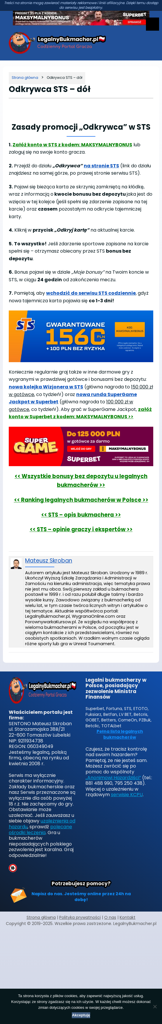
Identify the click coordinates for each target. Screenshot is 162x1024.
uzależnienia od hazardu (42, 824)
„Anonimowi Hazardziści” (113, 777)
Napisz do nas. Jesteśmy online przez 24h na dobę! (81, 896)
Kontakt (127, 917)
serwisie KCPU (127, 794)
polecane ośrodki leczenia (40, 829)
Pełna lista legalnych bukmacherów (120, 734)
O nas (110, 917)
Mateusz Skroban (48, 561)
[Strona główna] (25, 77)
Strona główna (41, 917)
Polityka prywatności (80, 917)
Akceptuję (81, 1015)
